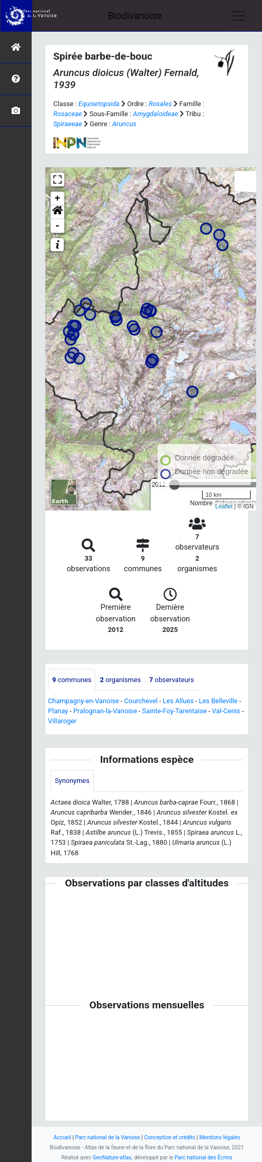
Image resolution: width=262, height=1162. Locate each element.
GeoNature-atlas (112, 1157)
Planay (58, 711)
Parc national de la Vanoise (107, 1137)
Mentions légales (219, 1137)
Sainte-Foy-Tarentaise (174, 711)
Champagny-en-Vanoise (83, 701)
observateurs (171, 680)
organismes (120, 680)
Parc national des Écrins (203, 1157)
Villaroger (62, 721)
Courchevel (141, 701)
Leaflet (223, 506)
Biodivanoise (135, 15)
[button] (57, 212)
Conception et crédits (169, 1137)
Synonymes (72, 781)
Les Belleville (218, 701)
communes (71, 680)
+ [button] (58, 198)
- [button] (58, 226)
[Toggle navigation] (239, 15)
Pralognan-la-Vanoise (105, 711)
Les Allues (178, 701)
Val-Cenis (226, 711)
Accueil (62, 1137)
